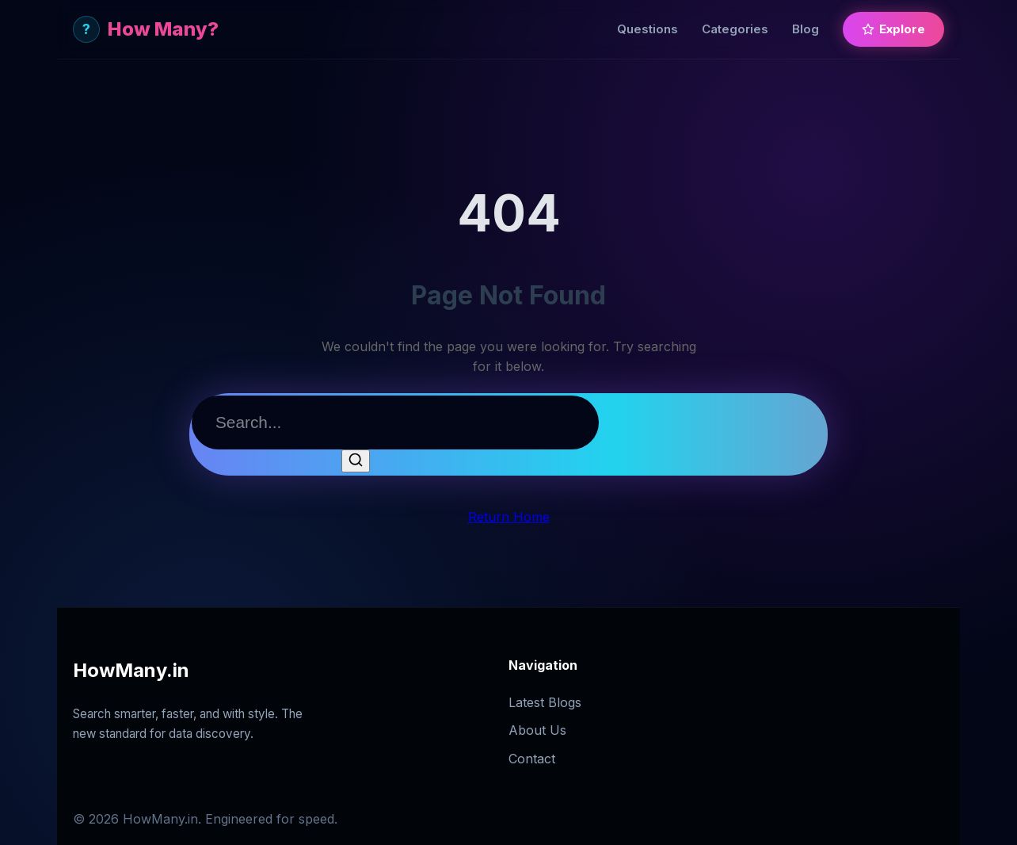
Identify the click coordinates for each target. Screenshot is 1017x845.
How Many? (146, 29)
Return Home (509, 517)
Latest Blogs (544, 702)
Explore (893, 28)
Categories (735, 28)
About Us (537, 730)
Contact (531, 759)
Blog (805, 28)
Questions (647, 28)
